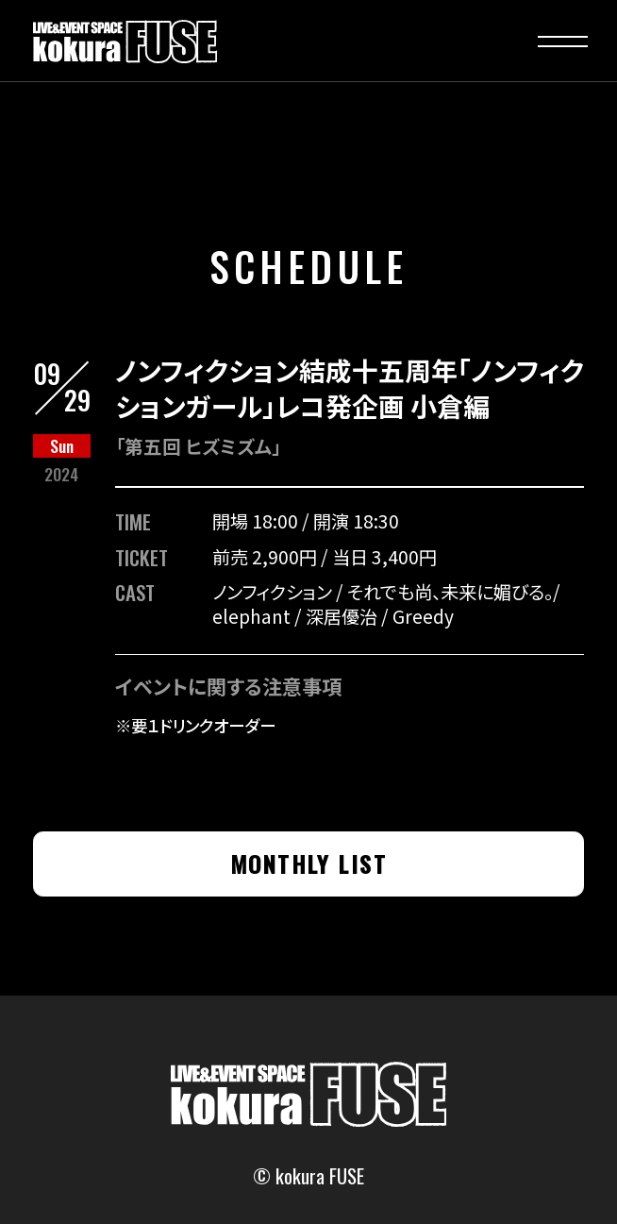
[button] (562, 42)
